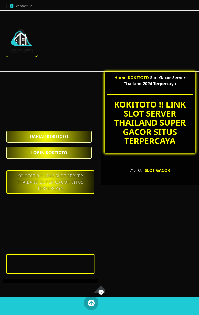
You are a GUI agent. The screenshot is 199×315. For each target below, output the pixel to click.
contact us (24, 6)
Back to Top (91, 302)
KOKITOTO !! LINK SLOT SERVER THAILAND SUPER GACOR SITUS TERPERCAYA (50, 182)
